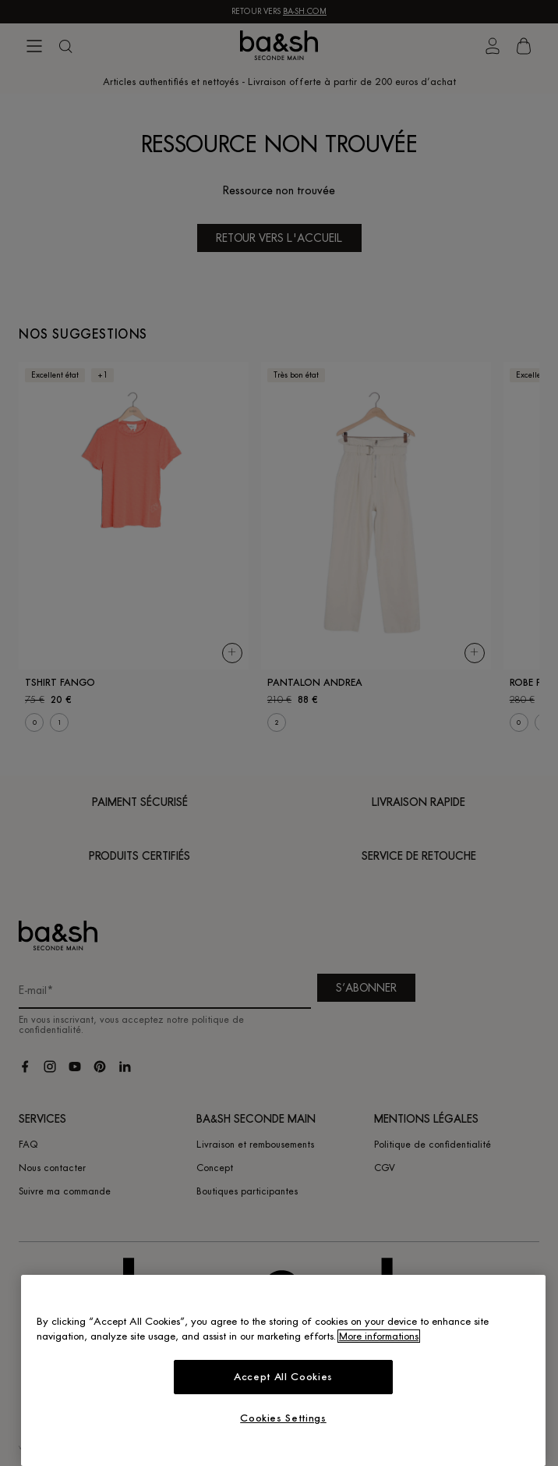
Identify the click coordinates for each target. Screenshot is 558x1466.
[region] (283, 1370)
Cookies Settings (283, 1418)
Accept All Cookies (283, 1377)
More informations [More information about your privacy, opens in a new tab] (378, 1336)
